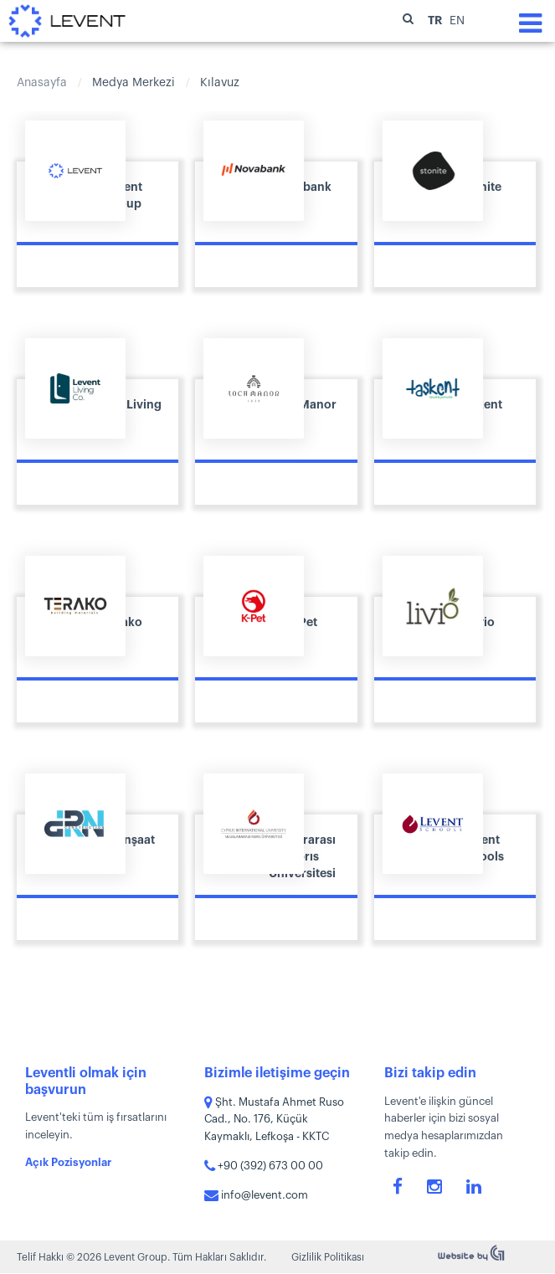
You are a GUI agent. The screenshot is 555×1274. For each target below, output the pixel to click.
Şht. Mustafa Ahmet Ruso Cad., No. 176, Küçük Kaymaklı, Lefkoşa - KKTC (274, 1120)
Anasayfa (42, 83)
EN (457, 21)
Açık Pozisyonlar (68, 1162)
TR (436, 20)
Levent (67, 21)
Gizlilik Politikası (327, 1257)
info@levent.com (256, 1194)
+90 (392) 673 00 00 (263, 1165)
